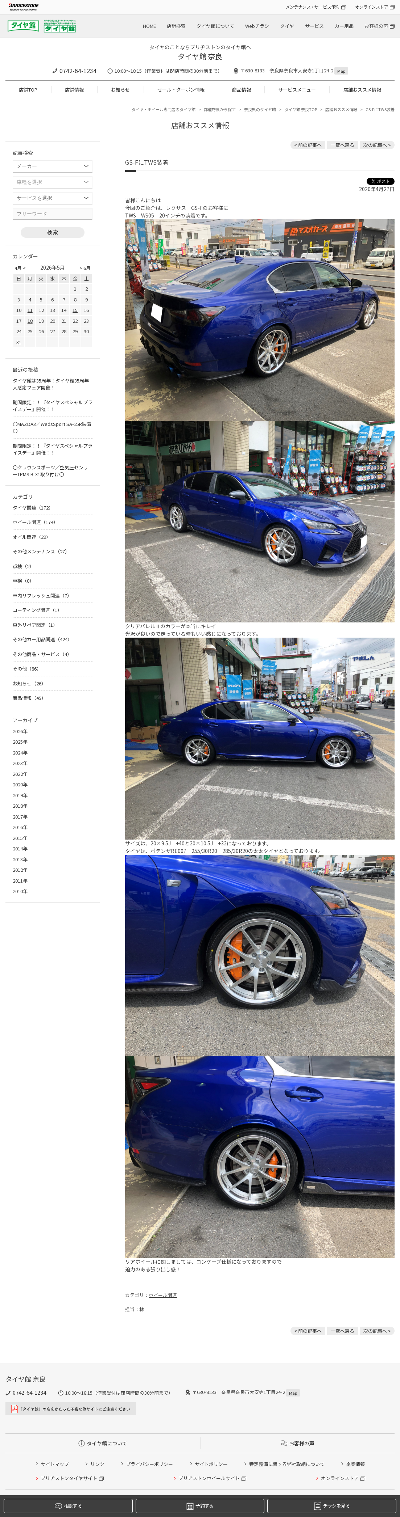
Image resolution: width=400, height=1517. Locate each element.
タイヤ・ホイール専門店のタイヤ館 (163, 109)
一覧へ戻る (342, 144)
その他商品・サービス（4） (42, 654)
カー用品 (344, 25)
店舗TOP (28, 89)
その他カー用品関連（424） (42, 639)
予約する (199, 1506)
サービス (314, 25)
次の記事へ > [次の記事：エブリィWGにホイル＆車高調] (377, 144)
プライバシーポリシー (149, 1464)
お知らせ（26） (29, 683)
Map (341, 71)
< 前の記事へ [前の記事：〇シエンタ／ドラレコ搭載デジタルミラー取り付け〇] (308, 144)
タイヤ (287, 25)
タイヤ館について (215, 25)
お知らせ (120, 89)
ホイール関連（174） (35, 522)
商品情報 (241, 89)
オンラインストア (371, 7)
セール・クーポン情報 (181, 89)
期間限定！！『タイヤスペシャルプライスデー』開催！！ (52, 406)
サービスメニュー (297, 89)
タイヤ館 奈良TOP (300, 109)
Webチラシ (257, 25)
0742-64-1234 (77, 70)
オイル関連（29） (32, 536)
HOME (149, 25)
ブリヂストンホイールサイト (209, 1478)
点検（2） (23, 566)
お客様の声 (376, 25)
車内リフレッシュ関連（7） (42, 595)
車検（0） (23, 580)
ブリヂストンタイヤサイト (69, 1478)
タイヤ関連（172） (33, 507)
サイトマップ (55, 1464)
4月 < (20, 268)
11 (30, 310)
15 (75, 310)
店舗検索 (176, 25)
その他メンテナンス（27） (41, 551)
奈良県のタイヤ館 (260, 109)
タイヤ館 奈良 (200, 56)
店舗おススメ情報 (362, 89)
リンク (97, 1464)
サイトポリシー (211, 1464)
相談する (68, 1506)
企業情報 (355, 1464)
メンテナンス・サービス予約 (312, 7)
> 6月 (85, 268)
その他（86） (27, 668)
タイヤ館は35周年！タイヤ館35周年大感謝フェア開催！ (51, 384)
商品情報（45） (29, 697)
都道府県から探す (220, 109)
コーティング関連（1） (37, 610)
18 (30, 320)
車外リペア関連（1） (35, 624)
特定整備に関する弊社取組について (287, 1464)
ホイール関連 (163, 1295)
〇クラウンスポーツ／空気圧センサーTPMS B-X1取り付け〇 (50, 471)
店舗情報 (74, 89)
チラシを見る (332, 1506)
